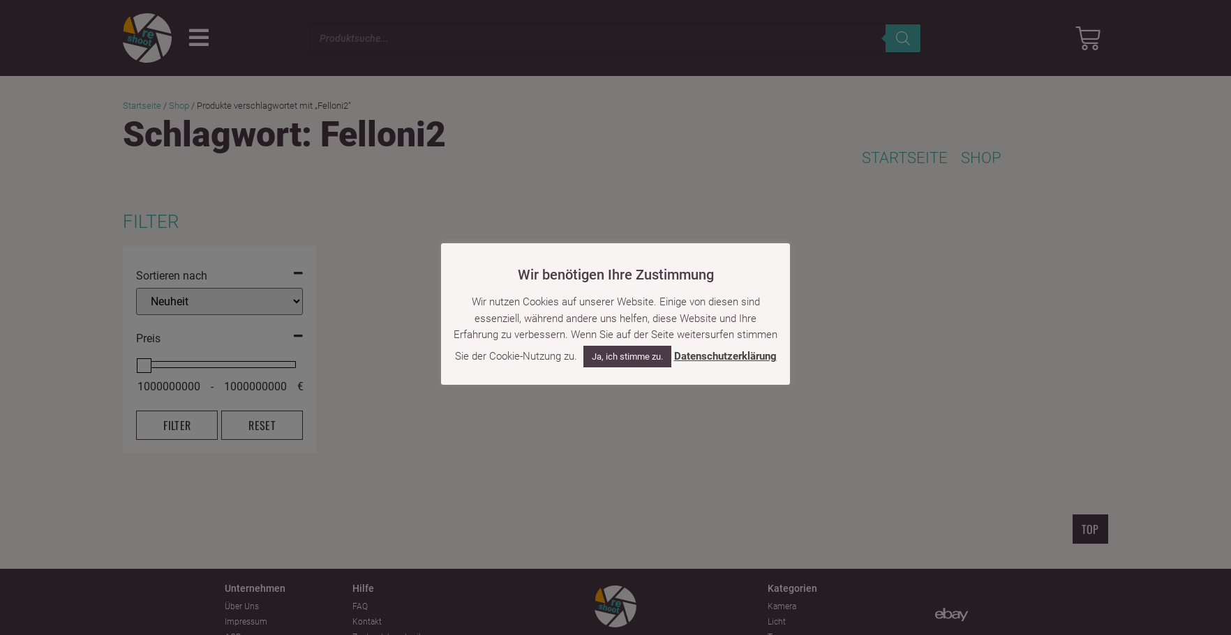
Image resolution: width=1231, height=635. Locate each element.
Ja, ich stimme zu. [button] (627, 349)
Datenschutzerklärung (725, 348)
